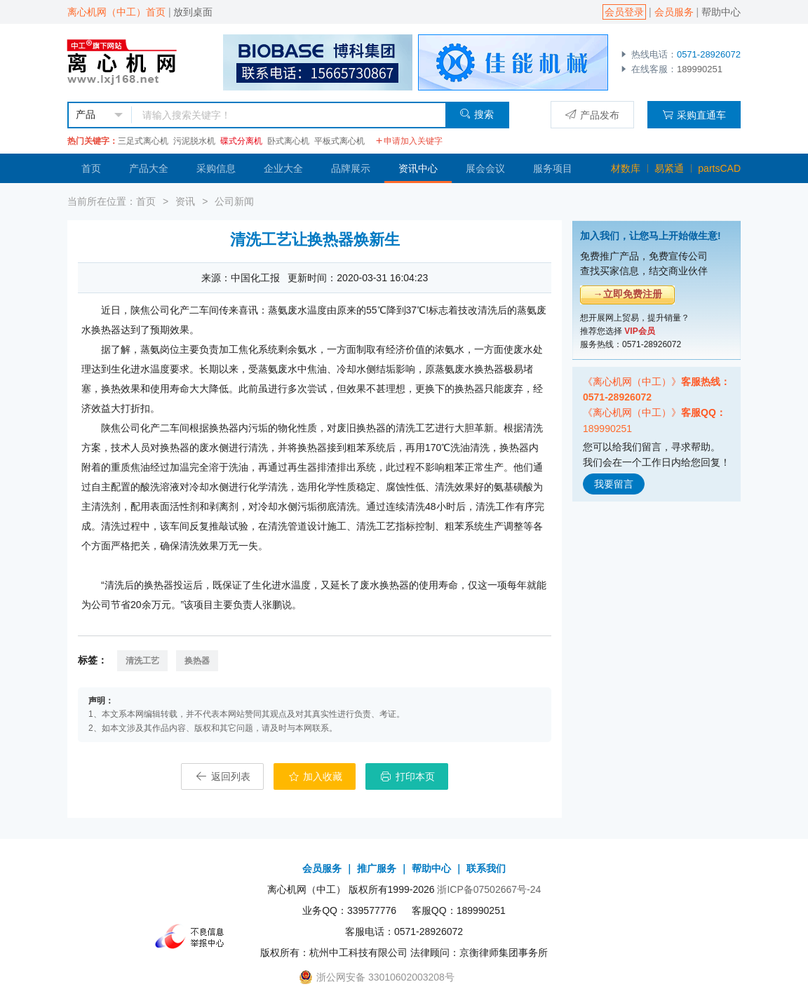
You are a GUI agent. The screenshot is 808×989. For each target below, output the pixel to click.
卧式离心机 (288, 141)
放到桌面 (193, 12)
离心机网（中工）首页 (116, 12)
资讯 (185, 201)
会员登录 (624, 12)
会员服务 (674, 12)
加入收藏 (315, 776)
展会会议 (485, 168)
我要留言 (613, 484)
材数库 (625, 168)
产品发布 (592, 115)
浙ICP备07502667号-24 (489, 889)
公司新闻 (234, 201)
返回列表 (222, 776)
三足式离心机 (143, 141)
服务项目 (552, 168)
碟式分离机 (241, 141)
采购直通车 (694, 115)
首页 (91, 168)
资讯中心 (418, 168)
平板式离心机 (339, 141)
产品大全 (148, 168)
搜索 (476, 114)
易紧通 (669, 168)
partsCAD (719, 168)
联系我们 (486, 868)
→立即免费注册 (627, 294)
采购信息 (216, 168)
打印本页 (407, 776)
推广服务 (376, 868)
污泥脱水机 (194, 141)
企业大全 (283, 168)
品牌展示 (350, 168)
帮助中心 (721, 12)
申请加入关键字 (409, 141)
